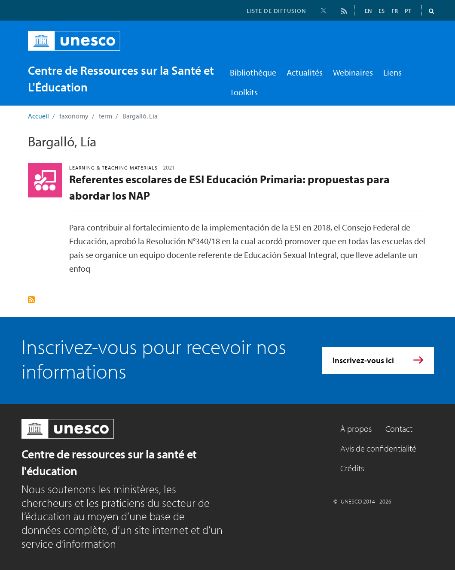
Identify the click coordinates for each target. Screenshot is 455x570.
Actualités (305, 72)
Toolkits (244, 92)
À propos (356, 428)
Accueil (38, 116)
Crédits (352, 468)
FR (394, 11)
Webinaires (353, 72)
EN (368, 11)
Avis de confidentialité (378, 448)
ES (382, 11)
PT (408, 11)
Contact (398, 428)
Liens (392, 72)
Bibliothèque (253, 72)
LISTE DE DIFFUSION (276, 11)
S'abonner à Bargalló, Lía (31, 299)
